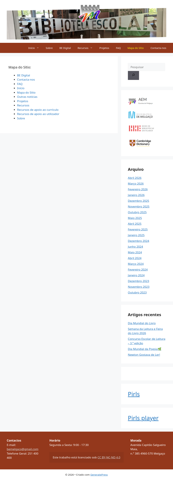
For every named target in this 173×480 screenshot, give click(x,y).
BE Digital (65, 48)
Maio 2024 (135, 252)
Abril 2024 (134, 258)
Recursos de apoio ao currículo (37, 110)
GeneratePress (99, 474)
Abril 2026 (134, 178)
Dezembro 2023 (138, 281)
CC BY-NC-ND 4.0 (108, 457)
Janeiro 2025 (136, 235)
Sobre (49, 48)
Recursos (87, 48)
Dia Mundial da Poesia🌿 (144, 349)
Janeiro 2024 (136, 275)
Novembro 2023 (139, 287)
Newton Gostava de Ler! (144, 355)
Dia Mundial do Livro (142, 323)
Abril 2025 (134, 224)
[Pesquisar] (133, 75)
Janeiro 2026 (136, 195)
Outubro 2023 (137, 292)
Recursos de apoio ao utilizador (38, 114)
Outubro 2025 (137, 212)
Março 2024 (136, 264)
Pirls (134, 394)
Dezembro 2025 (138, 201)
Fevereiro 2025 (138, 229)
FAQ (118, 48)
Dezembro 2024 (138, 241)
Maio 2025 (135, 218)
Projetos (104, 48)
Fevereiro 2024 (138, 269)
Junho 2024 (135, 247)
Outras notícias (27, 97)
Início (35, 48)
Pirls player (143, 418)
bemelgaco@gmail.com (22, 449)
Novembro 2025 (139, 206)
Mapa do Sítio (136, 48)
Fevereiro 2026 (138, 189)
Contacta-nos (158, 48)
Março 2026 (136, 183)
